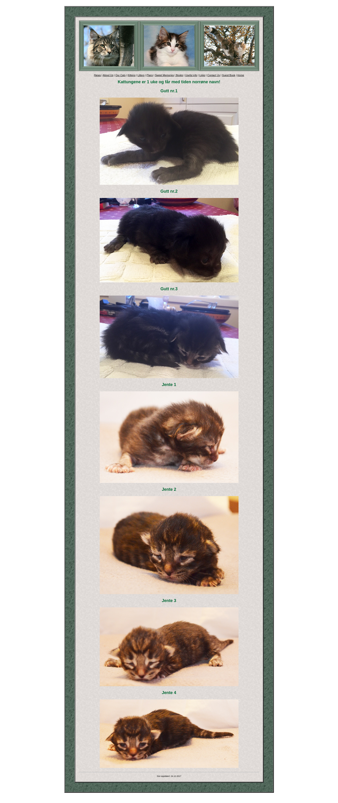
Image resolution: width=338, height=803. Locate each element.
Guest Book (228, 75)
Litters (140, 75)
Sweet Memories (164, 75)
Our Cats (120, 75)
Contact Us (213, 75)
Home (240, 75)
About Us (108, 75)
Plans (149, 75)
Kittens (132, 75)
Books (179, 75)
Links (202, 75)
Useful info (191, 75)
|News (97, 75)
